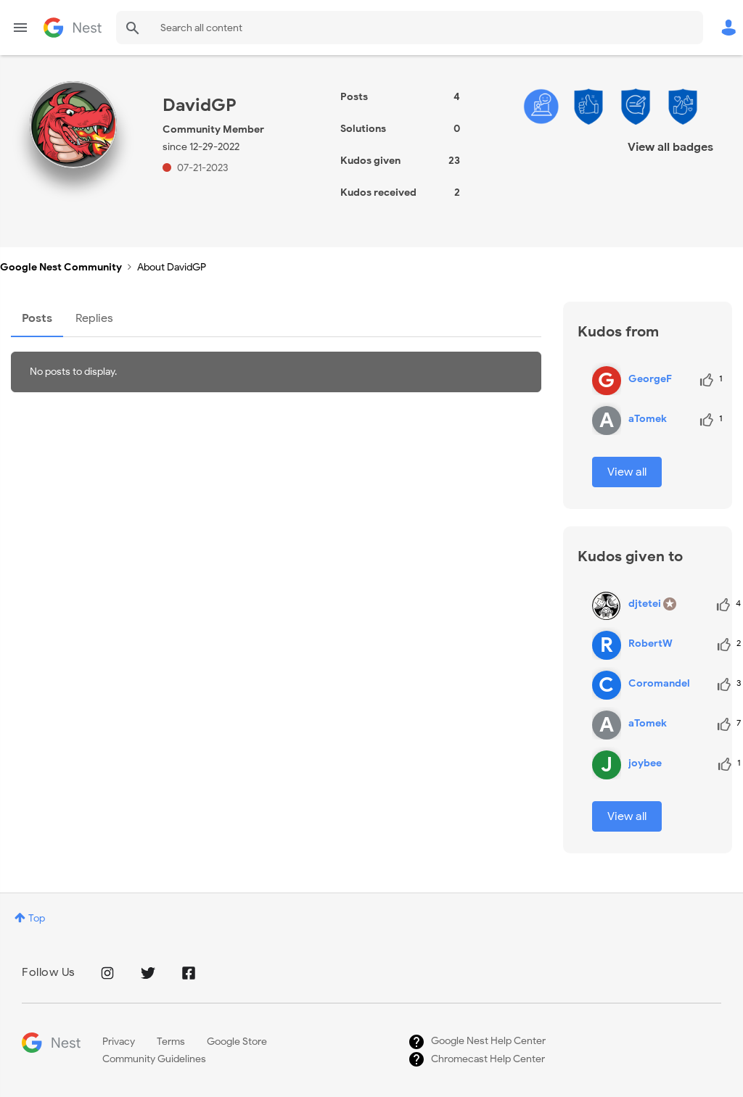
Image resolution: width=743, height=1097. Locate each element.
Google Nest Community (73, 27)
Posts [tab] (37, 318)
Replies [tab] (94, 318)
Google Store (237, 1041)
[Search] (409, 27)
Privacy (118, 1041)
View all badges (670, 147)
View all (626, 472)
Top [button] (36, 918)
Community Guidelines (154, 1059)
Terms (171, 1041)
